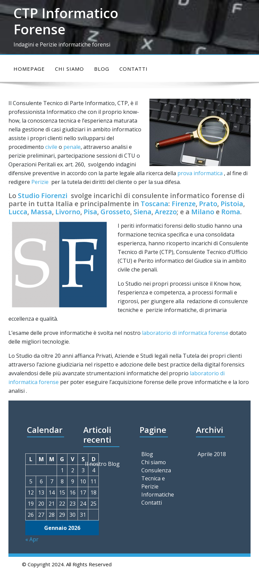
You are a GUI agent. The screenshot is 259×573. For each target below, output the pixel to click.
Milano (202, 211)
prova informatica (200, 173)
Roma (230, 211)
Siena (142, 211)
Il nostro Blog (102, 464)
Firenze (184, 203)
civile (51, 147)
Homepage (29, 68)
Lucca (17, 211)
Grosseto (115, 211)
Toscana (154, 203)
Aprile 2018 (212, 454)
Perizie (40, 182)
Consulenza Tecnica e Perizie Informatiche (157, 482)
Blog (101, 68)
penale (72, 147)
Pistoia (232, 203)
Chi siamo (69, 68)
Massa (41, 211)
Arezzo (166, 211)
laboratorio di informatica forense (185, 333)
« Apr (31, 539)
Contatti (133, 68)
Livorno (67, 211)
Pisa (90, 211)
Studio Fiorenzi (42, 195)
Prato (208, 203)
